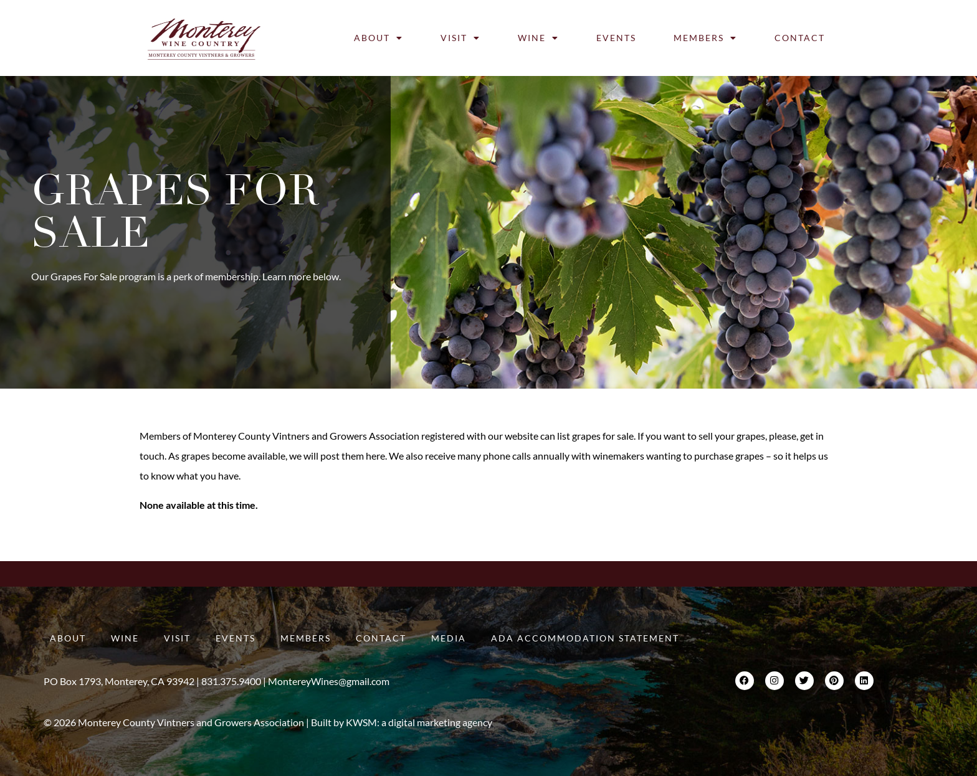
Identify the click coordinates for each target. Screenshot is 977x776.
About (378, 38)
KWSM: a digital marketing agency (419, 722)
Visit (460, 38)
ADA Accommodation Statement (585, 638)
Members (705, 38)
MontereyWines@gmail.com (328, 681)
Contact (799, 37)
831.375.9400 (231, 681)
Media (448, 638)
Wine (538, 38)
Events (616, 37)
